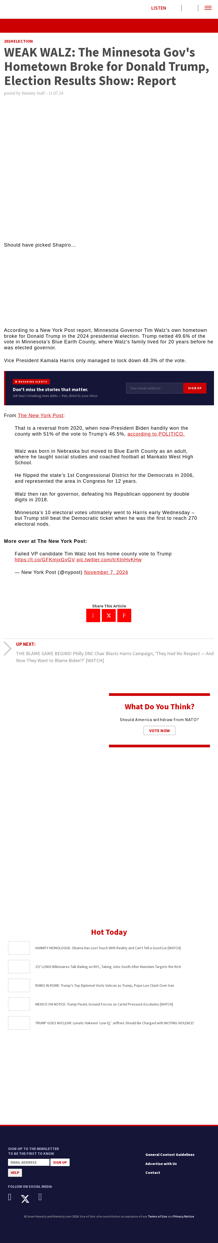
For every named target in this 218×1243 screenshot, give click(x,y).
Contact (152, 1172)
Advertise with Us (161, 1163)
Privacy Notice (184, 1216)
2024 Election (18, 41)
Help (15, 1172)
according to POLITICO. (156, 434)
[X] (29, 1199)
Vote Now (159, 730)
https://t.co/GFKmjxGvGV (45, 559)
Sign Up (195, 388)
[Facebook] (14, 1197)
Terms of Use (157, 1216)
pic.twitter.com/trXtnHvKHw (109, 559)
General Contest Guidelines (169, 1154)
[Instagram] (44, 1197)
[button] (208, 8)
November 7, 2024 (106, 572)
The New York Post (40, 415)
